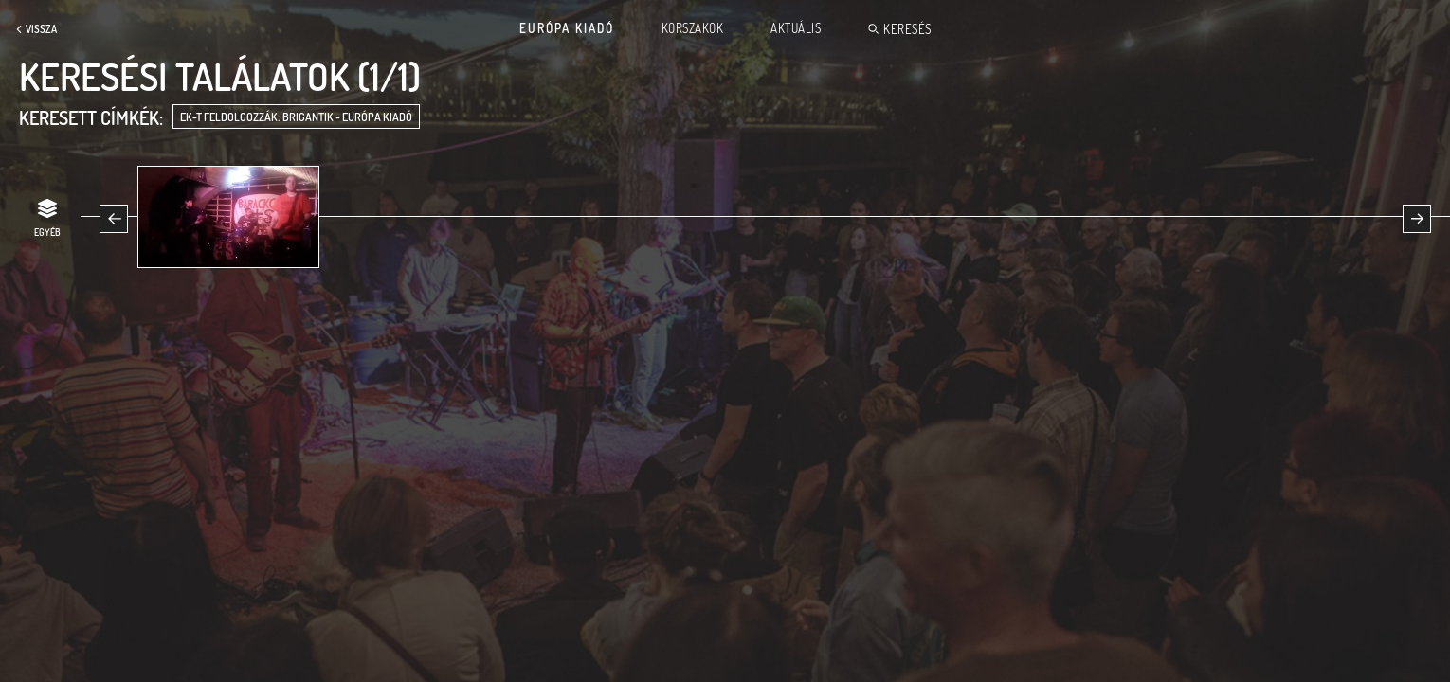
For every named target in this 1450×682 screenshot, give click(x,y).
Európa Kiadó (566, 28)
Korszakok (693, 28)
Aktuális (795, 28)
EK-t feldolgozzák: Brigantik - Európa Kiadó (296, 117)
